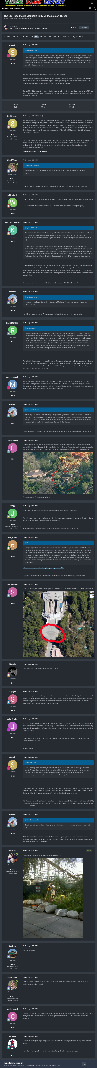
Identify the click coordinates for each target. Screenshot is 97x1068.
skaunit (12, 45)
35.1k (12, 179)
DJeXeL (12, 946)
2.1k (13, 241)
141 (13, 214)
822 (50, 37)
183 (13, 63)
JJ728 (12, 506)
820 (41, 37)
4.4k (13, 964)
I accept (87, 1064)
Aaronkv (12, 1036)
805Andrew (12, 116)
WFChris (12, 664)
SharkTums (12, 160)
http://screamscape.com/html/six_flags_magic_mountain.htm (43, 568)
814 (14, 37)
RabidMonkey (12, 323)
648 (13, 524)
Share (73, 27)
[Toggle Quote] (26, 50)
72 (12, 1055)
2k (12, 135)
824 (59, 37)
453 (13, 710)
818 (32, 37)
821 (45, 37)
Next (64, 37)
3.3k (13, 310)
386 (13, 738)
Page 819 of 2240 (78, 37)
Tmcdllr (12, 292)
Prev (8, 37)
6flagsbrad (12, 537)
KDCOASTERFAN (12, 222)
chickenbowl (12, 440)
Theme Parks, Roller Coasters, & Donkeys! (34, 28)
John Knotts (12, 719)
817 (27, 37)
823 (54, 37)
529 (13, 556)
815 (18, 37)
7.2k (13, 603)
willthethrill (12, 195)
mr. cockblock (12, 377)
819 (36, 37)
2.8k (13, 459)
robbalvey (15, 26)
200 (13, 396)
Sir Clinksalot (12, 584)
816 (23, 37)
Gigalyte (12, 692)
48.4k (12, 869)
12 (12, 341)
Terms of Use (8, 1065)
